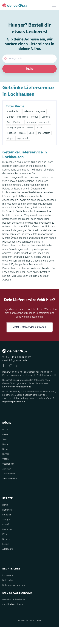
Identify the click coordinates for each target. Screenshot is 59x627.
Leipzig (5, 544)
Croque (34, 117)
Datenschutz (8, 580)
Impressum (7, 575)
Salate (22, 133)
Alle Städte (7, 549)
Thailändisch (44, 133)
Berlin (5, 505)
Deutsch (46, 117)
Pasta (30, 127)
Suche (29, 68)
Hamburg (7, 509)
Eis (8, 122)
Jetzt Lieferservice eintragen (29, 327)
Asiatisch (28, 111)
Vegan (10, 138)
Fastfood (17, 122)
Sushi (31, 133)
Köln (4, 534)
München (6, 514)
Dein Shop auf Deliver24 (13, 599)
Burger (10, 117)
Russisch (11, 133)
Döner (5, 449)
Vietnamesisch (9, 478)
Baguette (40, 111)
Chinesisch (22, 117)
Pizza (39, 127)
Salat (4, 439)
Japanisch (44, 122)
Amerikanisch (13, 111)
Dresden (6, 539)
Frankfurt (7, 524)
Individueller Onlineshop (13, 604)
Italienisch (31, 122)
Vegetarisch (22, 138)
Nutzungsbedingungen (13, 585)
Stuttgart (6, 519)
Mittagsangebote (15, 127)
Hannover (7, 529)
